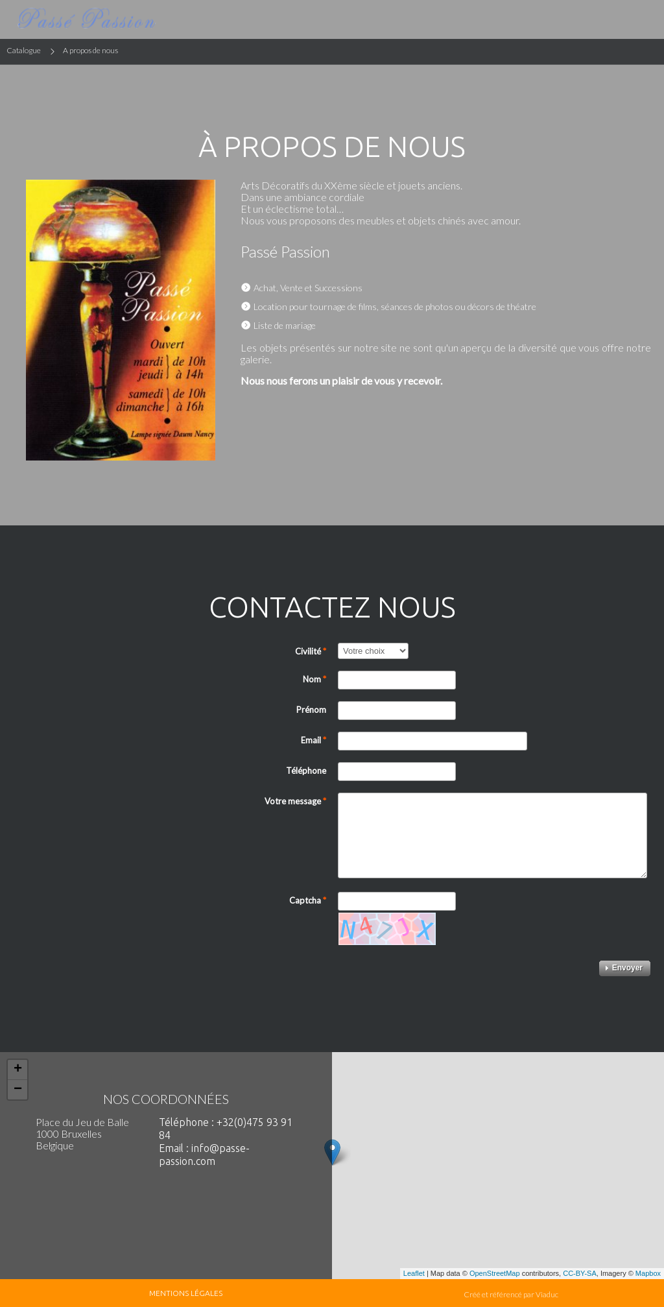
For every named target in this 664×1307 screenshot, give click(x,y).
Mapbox (648, 1273)
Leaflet (414, 1273)
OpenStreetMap (494, 1273)
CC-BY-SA (580, 1273)
